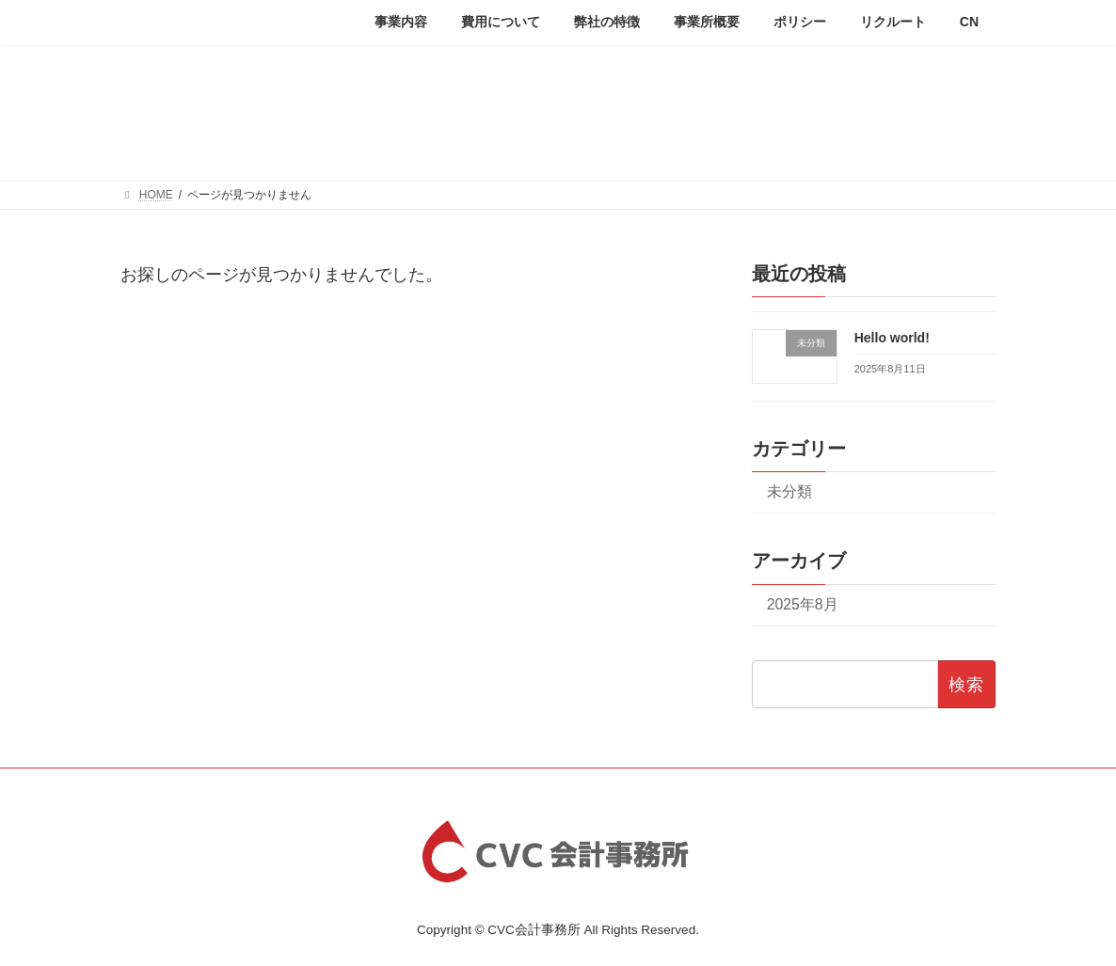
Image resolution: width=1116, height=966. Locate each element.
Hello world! (892, 336)
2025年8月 (802, 603)
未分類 (789, 491)
